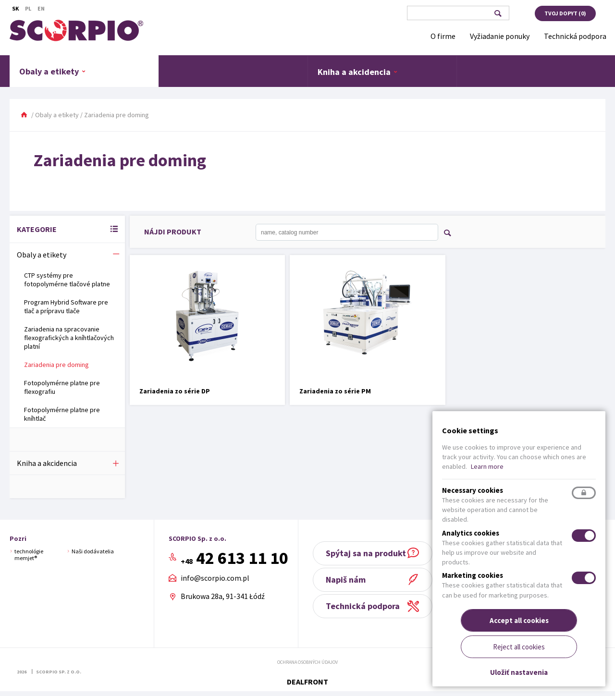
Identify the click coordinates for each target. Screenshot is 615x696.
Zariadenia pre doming (56, 364)
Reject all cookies (519, 646)
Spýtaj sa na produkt (372, 553)
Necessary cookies (472, 490)
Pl (28, 8)
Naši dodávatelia (93, 551)
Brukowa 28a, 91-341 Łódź (225, 596)
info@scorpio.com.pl (217, 578)
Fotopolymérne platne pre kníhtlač (62, 414)
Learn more (487, 466)
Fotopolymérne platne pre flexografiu (62, 387)
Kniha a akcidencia (358, 71)
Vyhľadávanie (497, 13)
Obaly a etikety (52, 71)
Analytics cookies (470, 533)
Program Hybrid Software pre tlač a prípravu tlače (66, 306)
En (41, 8)
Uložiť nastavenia (519, 672)
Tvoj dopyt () (565, 13)
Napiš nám (352, 579)
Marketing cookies (472, 575)
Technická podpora (369, 605)
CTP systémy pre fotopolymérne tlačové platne (67, 279)
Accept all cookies (519, 620)
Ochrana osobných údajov (307, 662)
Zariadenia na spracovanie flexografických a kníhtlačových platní (69, 338)
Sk (15, 8)
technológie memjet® (28, 555)
